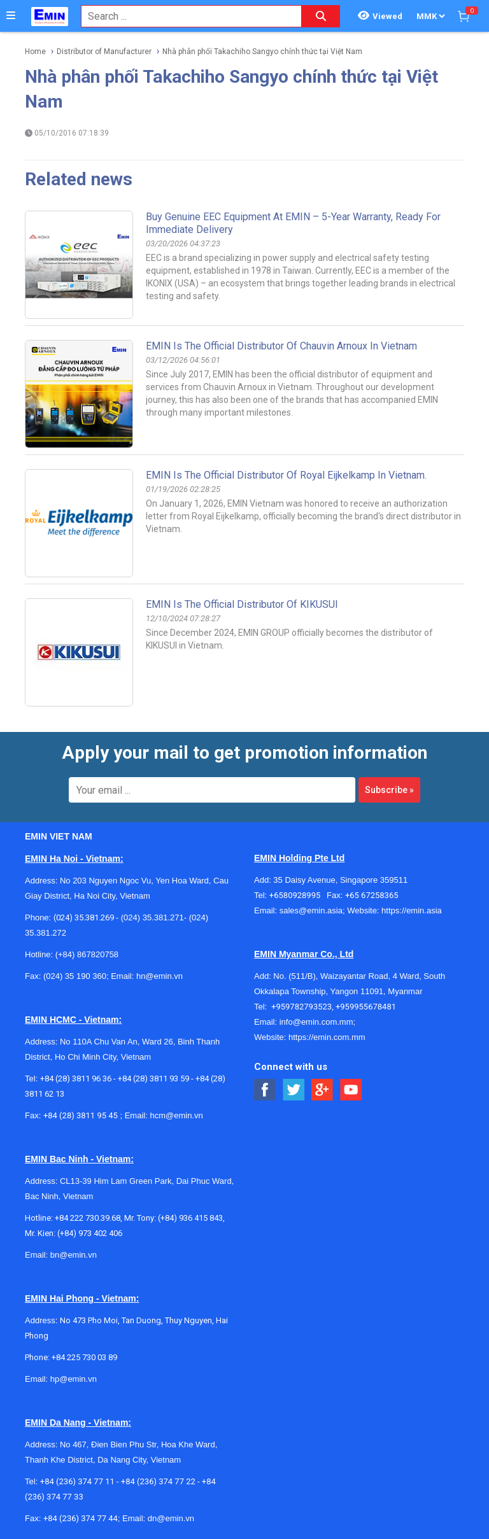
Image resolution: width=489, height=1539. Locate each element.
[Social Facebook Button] (265, 1090)
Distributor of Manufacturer (104, 51)
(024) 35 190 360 (74, 976)
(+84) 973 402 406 (89, 1233)
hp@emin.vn (73, 1379)
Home (35, 51)
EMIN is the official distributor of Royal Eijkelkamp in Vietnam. (286, 475)
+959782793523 (301, 1006)
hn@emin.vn (159, 976)
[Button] (10, 16)
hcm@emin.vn (176, 1115)
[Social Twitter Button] (294, 1090)
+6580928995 (298, 895)
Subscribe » (389, 790)
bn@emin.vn (73, 1255)
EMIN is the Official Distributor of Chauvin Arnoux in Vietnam (281, 346)
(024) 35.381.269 (83, 917)
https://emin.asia (411, 910)
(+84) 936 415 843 (190, 1218)
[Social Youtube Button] (351, 1090)
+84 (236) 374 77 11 (77, 1481)
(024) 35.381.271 (152, 917)
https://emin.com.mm (326, 1037)
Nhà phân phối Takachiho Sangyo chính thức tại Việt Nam (262, 51)
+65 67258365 (372, 895)
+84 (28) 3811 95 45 (80, 1115)
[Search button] (321, 16)
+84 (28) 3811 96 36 (75, 1078)
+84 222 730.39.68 (87, 1218)
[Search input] (184, 16)
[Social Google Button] (322, 1090)
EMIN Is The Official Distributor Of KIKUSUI (242, 604)
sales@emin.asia (311, 910)
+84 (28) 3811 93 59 (153, 1078)
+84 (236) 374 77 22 (158, 1481)
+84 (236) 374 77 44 (80, 1518)
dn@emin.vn (171, 1518)
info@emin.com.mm (316, 1022)
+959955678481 (366, 1006)
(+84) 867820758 (86, 954)
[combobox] (184, 16)
